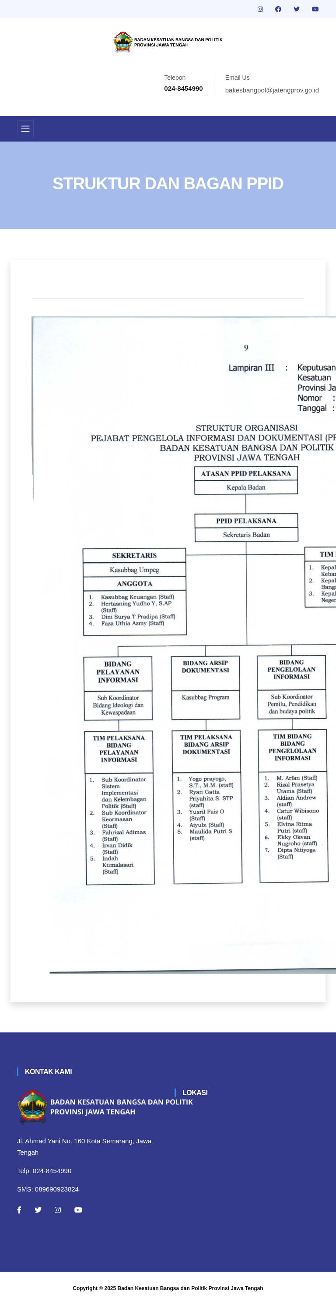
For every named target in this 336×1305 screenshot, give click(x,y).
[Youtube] (78, 1210)
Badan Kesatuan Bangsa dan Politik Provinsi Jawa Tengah (190, 1288)
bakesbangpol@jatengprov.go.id (272, 90)
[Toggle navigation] (25, 129)
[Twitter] (38, 1210)
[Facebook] (19, 1210)
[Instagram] (57, 1210)
